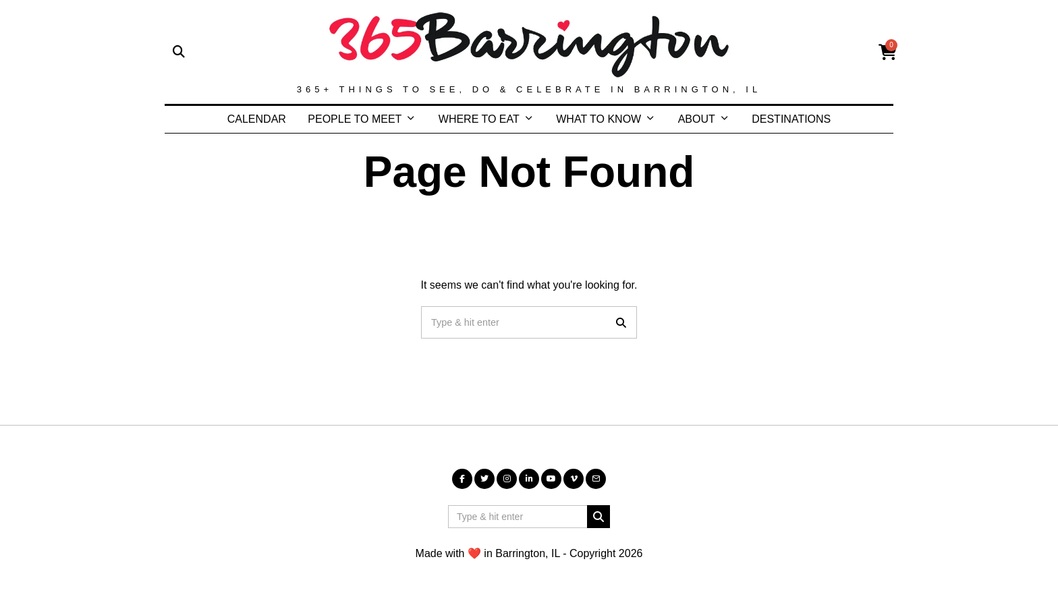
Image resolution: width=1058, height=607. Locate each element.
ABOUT (696, 119)
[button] (621, 322)
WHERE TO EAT (479, 119)
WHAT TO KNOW (598, 119)
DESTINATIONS (791, 119)
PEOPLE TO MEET (354, 119)
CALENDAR (256, 119)
